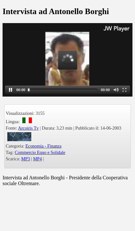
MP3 (25, 159)
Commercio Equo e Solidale (40, 152)
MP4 (37, 159)
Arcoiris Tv (28, 128)
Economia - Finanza (44, 146)
